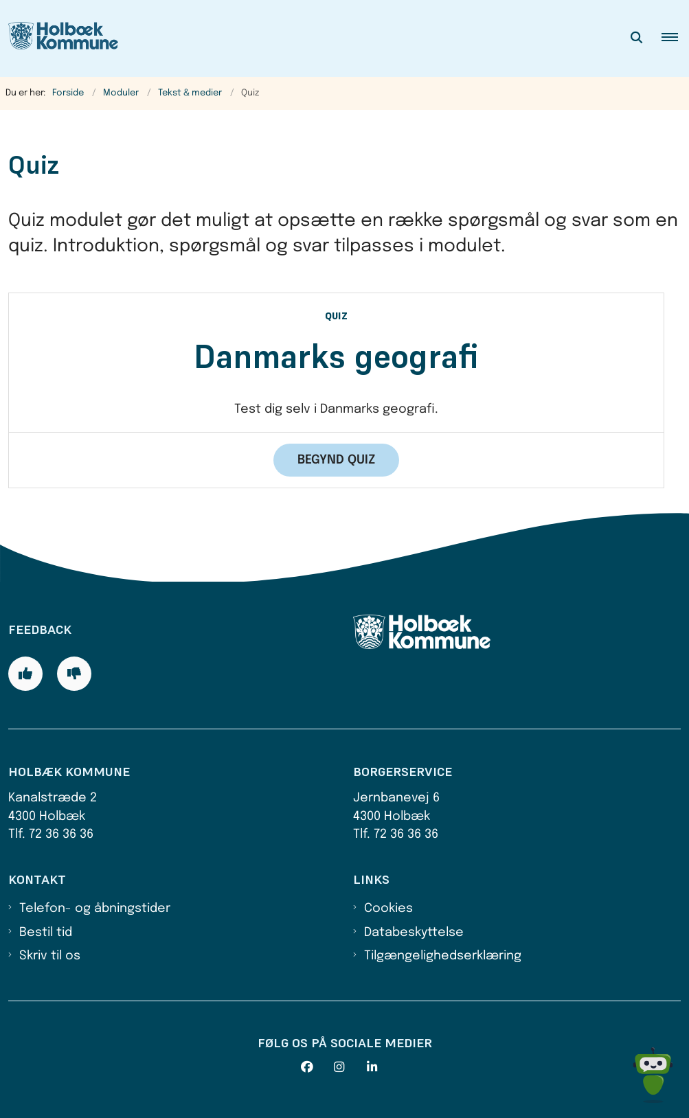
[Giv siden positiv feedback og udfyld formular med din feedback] (25, 674)
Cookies (388, 908)
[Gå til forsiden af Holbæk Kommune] (59, 38)
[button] (675, 38)
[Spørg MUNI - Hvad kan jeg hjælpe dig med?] (653, 1075)
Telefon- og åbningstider (94, 908)
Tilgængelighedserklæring (442, 956)
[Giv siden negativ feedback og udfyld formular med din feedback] (74, 674)
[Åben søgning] (636, 38)
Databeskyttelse (414, 932)
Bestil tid (45, 932)
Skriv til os (49, 956)
